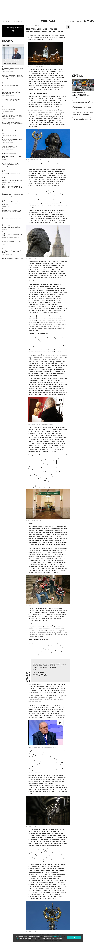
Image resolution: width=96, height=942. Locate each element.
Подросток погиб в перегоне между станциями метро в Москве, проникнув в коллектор (12, 211)
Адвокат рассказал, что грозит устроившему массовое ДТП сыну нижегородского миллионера (10, 165)
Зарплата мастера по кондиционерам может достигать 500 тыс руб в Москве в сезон (12, 187)
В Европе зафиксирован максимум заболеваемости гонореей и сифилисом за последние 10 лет (12, 124)
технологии (4, 246)
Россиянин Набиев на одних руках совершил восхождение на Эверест (11, 226)
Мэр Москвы (6, 45)
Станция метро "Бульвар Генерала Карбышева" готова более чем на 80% (12, 179)
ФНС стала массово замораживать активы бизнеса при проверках (11, 84)
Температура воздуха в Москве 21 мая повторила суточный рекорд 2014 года (12, 115)
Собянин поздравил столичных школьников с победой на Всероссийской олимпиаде (13, 55)
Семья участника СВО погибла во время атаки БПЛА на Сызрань (12, 108)
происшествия (5, 71)
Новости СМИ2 (75, 71)
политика (4, 79)
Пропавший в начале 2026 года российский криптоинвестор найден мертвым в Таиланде (11, 92)
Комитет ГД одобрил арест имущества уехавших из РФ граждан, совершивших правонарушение (12, 77)
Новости (8, 41)
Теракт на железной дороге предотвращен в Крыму (9, 147)
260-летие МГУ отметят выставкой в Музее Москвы (58, 665)
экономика (4, 87)
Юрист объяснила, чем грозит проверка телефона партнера (12, 195)
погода (9, 118)
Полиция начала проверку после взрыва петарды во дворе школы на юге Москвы (12, 251)
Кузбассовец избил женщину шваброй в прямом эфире (12, 68)
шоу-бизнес (5, 104)
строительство (11, 182)
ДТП (10, 167)
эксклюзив (10, 175)
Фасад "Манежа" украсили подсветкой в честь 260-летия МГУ (40, 674)
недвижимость (15, 237)
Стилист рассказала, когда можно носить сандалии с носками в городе (11, 172)
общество (4, 118)
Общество (40, 26)
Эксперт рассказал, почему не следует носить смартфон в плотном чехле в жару (12, 243)
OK (74, 937)
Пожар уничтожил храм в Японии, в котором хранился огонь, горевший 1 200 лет (11, 132)
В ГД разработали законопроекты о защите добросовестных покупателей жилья (12, 234)
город (12, 118)
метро (16, 182)
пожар (11, 135)
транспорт (4, 159)
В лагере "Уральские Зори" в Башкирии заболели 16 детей (12, 139)
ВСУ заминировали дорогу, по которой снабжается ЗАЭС (12, 219)
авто (9, 206)
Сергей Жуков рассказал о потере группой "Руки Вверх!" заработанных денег (11, 101)
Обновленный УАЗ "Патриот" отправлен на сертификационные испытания (11, 203)
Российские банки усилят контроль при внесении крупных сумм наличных (12, 259)
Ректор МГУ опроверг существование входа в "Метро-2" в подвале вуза (41, 666)
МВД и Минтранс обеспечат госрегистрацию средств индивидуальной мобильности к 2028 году (12, 155)
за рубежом (12, 95)
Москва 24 (48, 21)
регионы (11, 71)
